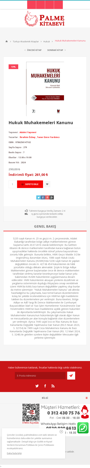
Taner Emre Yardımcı (48, 137)
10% (13, 66)
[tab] (45, 226)
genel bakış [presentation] (45, 226)
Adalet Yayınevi (28, 132)
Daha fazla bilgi (14, 453)
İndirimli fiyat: (21, 175)
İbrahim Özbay (27, 137)
